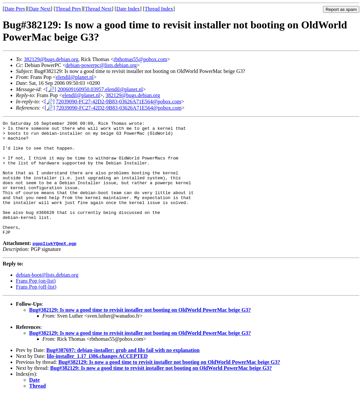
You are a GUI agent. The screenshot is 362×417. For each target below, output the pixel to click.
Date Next (40, 9)
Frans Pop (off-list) (36, 309)
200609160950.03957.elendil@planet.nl (100, 89)
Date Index (128, 9)
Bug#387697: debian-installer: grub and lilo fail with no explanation (123, 373)
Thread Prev (68, 9)
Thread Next (98, 9)
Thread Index (159, 9)
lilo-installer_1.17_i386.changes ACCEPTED (97, 379)
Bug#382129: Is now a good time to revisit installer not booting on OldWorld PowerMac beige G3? (140, 332)
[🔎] (51, 89)
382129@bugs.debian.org (51, 59)
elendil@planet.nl (75, 77)
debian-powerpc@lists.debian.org (101, 65)
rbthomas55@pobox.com (140, 59)
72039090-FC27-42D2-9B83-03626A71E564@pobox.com (118, 101)
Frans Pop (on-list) (36, 303)
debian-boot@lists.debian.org (47, 297)
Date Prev (14, 9)
